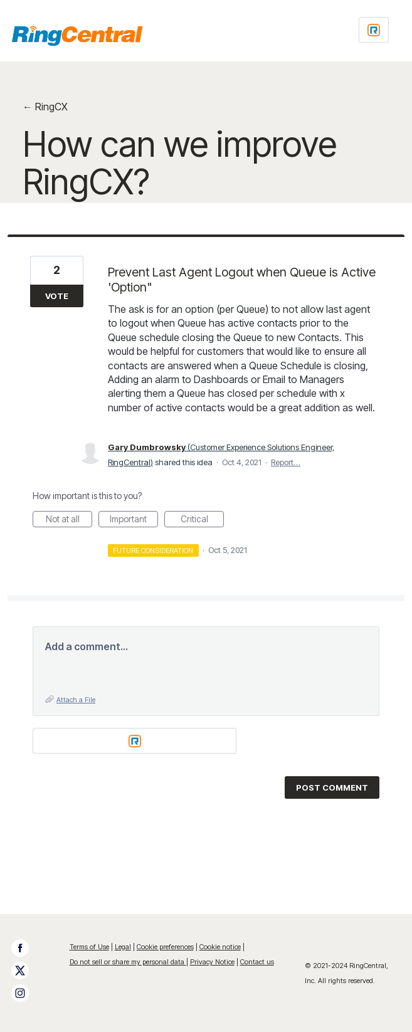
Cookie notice (220, 946)
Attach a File (75, 699)
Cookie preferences (165, 946)
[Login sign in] (374, 30)
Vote (56, 296)
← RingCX (45, 106)
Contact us (257, 961)
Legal (123, 946)
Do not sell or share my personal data (128, 961)
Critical (202, 520)
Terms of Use (89, 946)
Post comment (332, 787)
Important (134, 520)
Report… (285, 462)
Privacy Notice (212, 961)
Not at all (69, 520)
